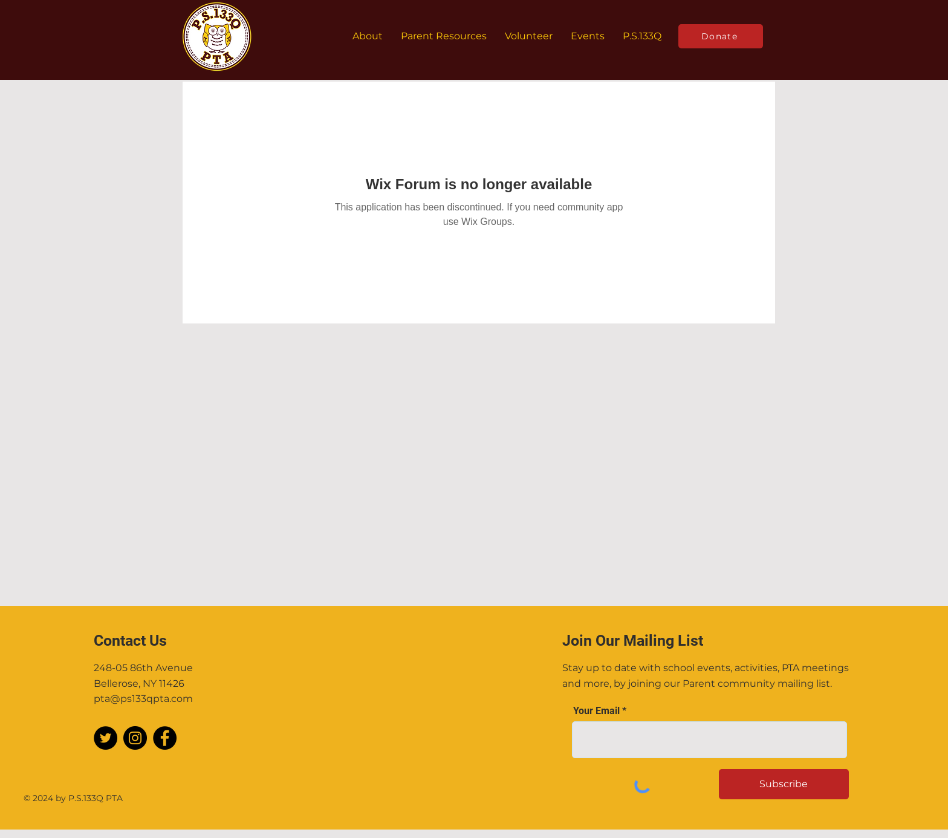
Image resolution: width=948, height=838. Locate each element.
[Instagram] (135, 738)
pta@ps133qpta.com (143, 698)
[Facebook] (165, 738)
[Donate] (720, 36)
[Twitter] (105, 738)
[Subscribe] (784, 784)
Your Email (596, 711)
